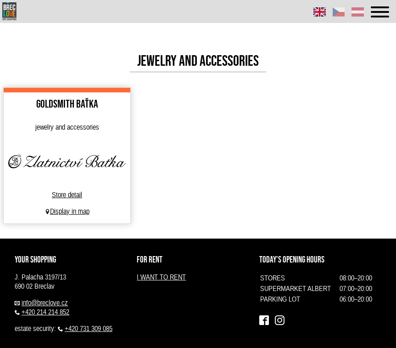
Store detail (67, 195)
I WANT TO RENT (161, 277)
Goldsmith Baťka (67, 103)
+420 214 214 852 (45, 312)
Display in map (69, 211)
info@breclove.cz (45, 303)
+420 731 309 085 (88, 328)
